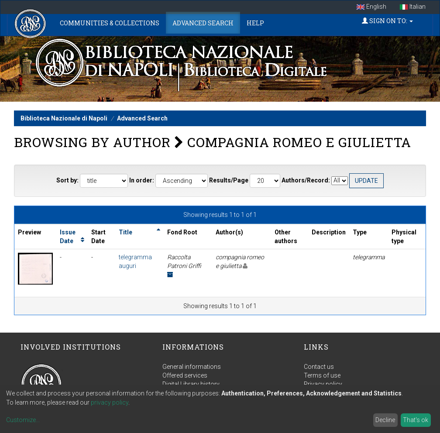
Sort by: (67, 180)
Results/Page (228, 180)
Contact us (319, 366)
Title (125, 232)
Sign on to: (387, 21)
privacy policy (109, 402)
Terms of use (322, 375)
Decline (385, 419)
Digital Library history (191, 384)
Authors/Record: (306, 180)
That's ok (415, 419)
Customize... (23, 419)
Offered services (184, 375)
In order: (141, 180)
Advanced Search (203, 23)
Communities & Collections (109, 23)
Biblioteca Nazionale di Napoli (64, 118)
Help (255, 23)
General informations (191, 366)
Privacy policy (323, 384)
